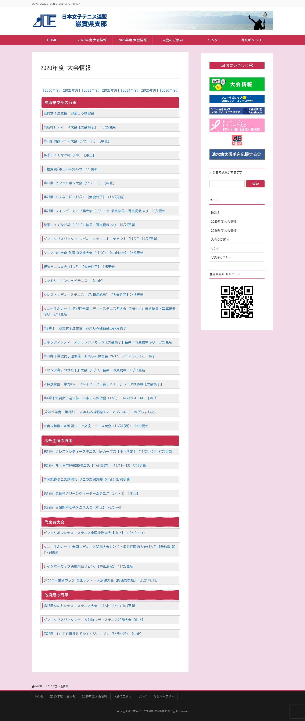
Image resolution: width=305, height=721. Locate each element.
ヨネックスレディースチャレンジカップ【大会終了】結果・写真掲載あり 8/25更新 (107, 342)
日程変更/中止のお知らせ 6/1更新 (70, 169)
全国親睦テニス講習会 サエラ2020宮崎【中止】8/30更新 (86, 479)
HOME (215, 212)
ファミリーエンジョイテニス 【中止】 (73, 281)
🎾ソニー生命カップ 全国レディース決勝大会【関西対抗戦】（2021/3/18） (101, 580)
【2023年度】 (111, 90)
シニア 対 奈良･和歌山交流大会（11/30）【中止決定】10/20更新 (93, 253)
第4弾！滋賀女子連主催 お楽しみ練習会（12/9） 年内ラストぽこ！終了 (100, 398)
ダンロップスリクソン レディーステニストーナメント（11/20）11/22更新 (100, 239)
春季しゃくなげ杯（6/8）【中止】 (69, 155)
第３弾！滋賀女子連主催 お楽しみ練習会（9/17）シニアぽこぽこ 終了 (99, 356)
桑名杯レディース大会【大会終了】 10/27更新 (79, 127)
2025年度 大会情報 (223, 221)
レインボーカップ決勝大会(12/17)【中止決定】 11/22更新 (88, 566)
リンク (215, 248)
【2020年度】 (51, 90)
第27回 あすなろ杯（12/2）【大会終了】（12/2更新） (84, 197)
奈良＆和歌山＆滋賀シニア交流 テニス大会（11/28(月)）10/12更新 (95, 426)
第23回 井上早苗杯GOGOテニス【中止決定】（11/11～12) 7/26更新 (94, 465)
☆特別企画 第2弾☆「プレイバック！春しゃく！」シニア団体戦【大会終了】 (103, 384)
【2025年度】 (150, 90)
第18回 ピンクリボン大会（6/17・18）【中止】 (79, 183)
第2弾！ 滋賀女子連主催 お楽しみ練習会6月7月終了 (84, 328)
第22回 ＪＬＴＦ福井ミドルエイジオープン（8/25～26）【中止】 (93, 634)
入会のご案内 (220, 239)
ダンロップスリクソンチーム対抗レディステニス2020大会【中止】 (94, 620)
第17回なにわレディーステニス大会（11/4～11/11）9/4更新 (89, 606)
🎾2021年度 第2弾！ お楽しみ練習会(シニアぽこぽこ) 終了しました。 (100, 412)
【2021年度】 (72, 90)
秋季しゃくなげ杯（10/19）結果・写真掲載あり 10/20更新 (89, 225)
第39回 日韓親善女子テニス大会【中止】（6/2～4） (83, 507)
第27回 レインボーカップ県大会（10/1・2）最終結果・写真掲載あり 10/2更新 (104, 211)
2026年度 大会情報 (223, 230)
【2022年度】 (91, 90)
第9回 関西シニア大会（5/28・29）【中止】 (77, 141)
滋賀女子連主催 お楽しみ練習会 (68, 113)
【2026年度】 (169, 90)
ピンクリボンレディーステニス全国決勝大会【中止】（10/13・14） (95, 533)
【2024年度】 (130, 90)
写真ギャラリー (221, 257)
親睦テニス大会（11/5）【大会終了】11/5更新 (79, 267)
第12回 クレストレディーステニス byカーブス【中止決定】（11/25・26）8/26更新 (107, 451)
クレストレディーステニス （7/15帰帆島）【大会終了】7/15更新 (93, 294)
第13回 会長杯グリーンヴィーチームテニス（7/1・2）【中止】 (91, 493)
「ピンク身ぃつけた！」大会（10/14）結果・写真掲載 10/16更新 (94, 370)
